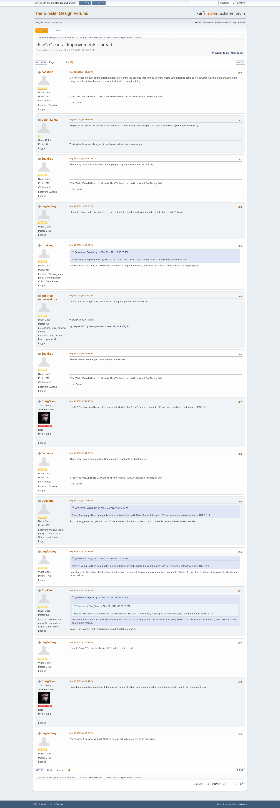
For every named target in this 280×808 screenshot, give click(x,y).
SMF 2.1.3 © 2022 (41, 804)
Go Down (41, 62)
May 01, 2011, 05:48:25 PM (81, 120)
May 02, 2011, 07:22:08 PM (81, 453)
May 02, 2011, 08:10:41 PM (81, 681)
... (64, 62)
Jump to (198, 784)
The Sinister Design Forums (61, 13)
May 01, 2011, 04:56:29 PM (81, 72)
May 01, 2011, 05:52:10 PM (81, 158)
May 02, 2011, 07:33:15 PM (81, 501)
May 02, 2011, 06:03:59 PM (81, 296)
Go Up (39, 770)
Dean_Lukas (49, 119)
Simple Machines (57, 804)
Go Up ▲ (243, 804)
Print (240, 62)
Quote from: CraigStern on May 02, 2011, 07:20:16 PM (101, 508)
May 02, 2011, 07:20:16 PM (81, 401)
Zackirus (47, 72)
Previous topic (220, 53)
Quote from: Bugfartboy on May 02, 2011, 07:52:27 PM (101, 597)
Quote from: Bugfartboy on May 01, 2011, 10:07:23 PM (101, 252)
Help (219, 804)
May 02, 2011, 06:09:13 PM (81, 353)
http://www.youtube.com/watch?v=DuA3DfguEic (107, 326)
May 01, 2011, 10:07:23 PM (81, 206)
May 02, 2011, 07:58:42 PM (81, 642)
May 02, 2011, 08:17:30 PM (81, 733)
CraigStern (48, 401)
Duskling (47, 245)
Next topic (237, 53)
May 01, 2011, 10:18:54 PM (81, 245)
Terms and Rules (230, 804)
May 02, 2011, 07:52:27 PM (81, 551)
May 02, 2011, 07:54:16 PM (81, 590)
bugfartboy (48, 206)
